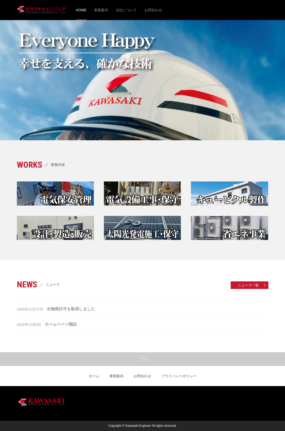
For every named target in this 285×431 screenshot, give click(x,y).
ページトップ (142, 359)
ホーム (94, 376)
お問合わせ (142, 376)
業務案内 (116, 376)
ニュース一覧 (248, 285)
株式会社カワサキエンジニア (41, 10)
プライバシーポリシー (178, 376)
